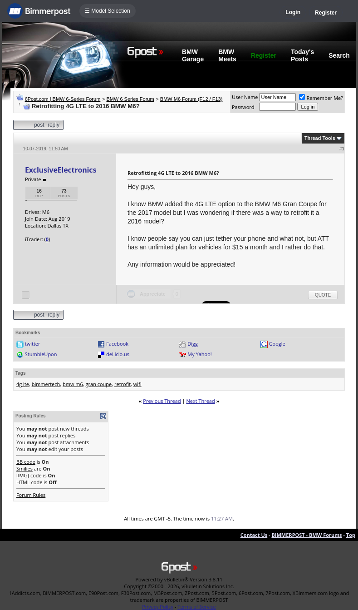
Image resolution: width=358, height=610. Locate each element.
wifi (137, 384)
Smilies (24, 468)
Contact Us (254, 534)
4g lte (22, 384)
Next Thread (200, 400)
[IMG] (22, 475)
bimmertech (46, 384)
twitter (32, 343)
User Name (245, 97)
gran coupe (99, 384)
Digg (192, 343)
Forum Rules (30, 494)
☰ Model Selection (107, 11)
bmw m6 (73, 384)
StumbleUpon (41, 354)
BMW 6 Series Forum (130, 99)
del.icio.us (117, 354)
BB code (25, 461)
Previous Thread (162, 400)
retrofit (122, 384)
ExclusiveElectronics (60, 170)
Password (243, 107)
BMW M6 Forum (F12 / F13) (191, 99)
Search (339, 55)
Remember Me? (321, 97)
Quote (323, 295)
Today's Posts (302, 55)
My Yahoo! (199, 354)
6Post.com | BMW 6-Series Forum (63, 99)
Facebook (117, 343)
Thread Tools (319, 138)
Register (326, 13)
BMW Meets (227, 55)
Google (277, 343)
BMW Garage (193, 55)
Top (350, 534)
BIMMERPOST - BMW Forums (306, 534)
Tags (20, 373)
